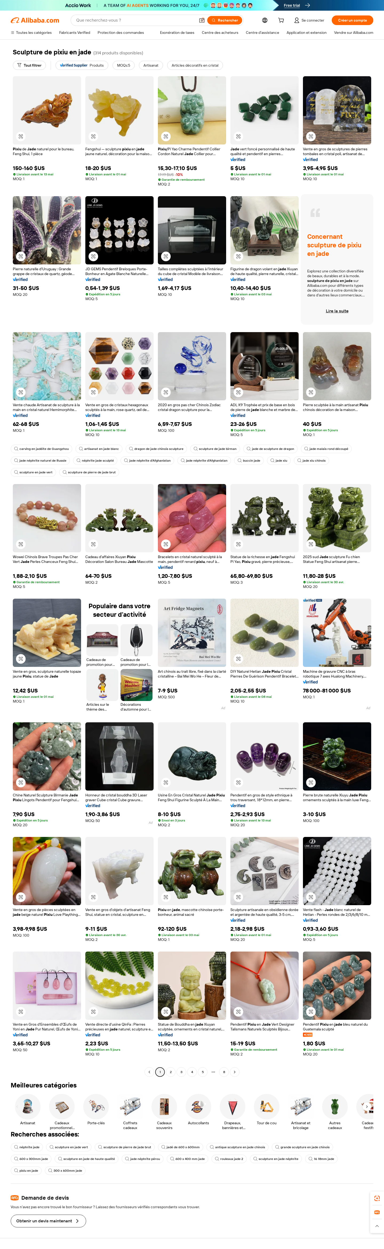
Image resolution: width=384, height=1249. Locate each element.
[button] (202, 20)
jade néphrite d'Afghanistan (147, 460)
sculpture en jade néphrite (275, 1159)
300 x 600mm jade (65, 1171)
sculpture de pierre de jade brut (89, 472)
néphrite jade (26, 1147)
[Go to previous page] (149, 1072)
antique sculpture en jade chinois (237, 1147)
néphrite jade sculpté (95, 460)
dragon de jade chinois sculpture (156, 449)
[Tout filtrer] (29, 65)
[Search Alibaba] (135, 20)
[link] (377, 1198)
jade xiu (278, 460)
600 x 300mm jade (31, 1159)
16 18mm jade (321, 1159)
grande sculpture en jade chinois (302, 1147)
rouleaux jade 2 (229, 1159)
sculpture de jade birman (215, 449)
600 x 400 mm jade (187, 1159)
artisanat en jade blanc (99, 449)
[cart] (282, 21)
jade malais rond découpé (326, 449)
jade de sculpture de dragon (270, 449)
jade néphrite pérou (142, 1159)
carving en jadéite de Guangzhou (41, 449)
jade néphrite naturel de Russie (40, 460)
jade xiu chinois (311, 460)
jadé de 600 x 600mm (180, 1147)
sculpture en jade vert (33, 472)
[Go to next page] (234, 1072)
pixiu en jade (26, 1171)
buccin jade (249, 460)
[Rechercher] (224, 20)
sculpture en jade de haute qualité (86, 1159)
